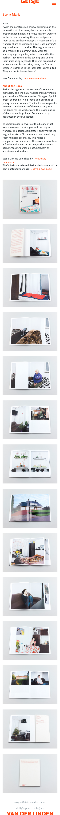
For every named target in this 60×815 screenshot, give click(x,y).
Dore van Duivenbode (34, 78)
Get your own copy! (41, 169)
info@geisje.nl (22, 808)
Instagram (38, 808)
